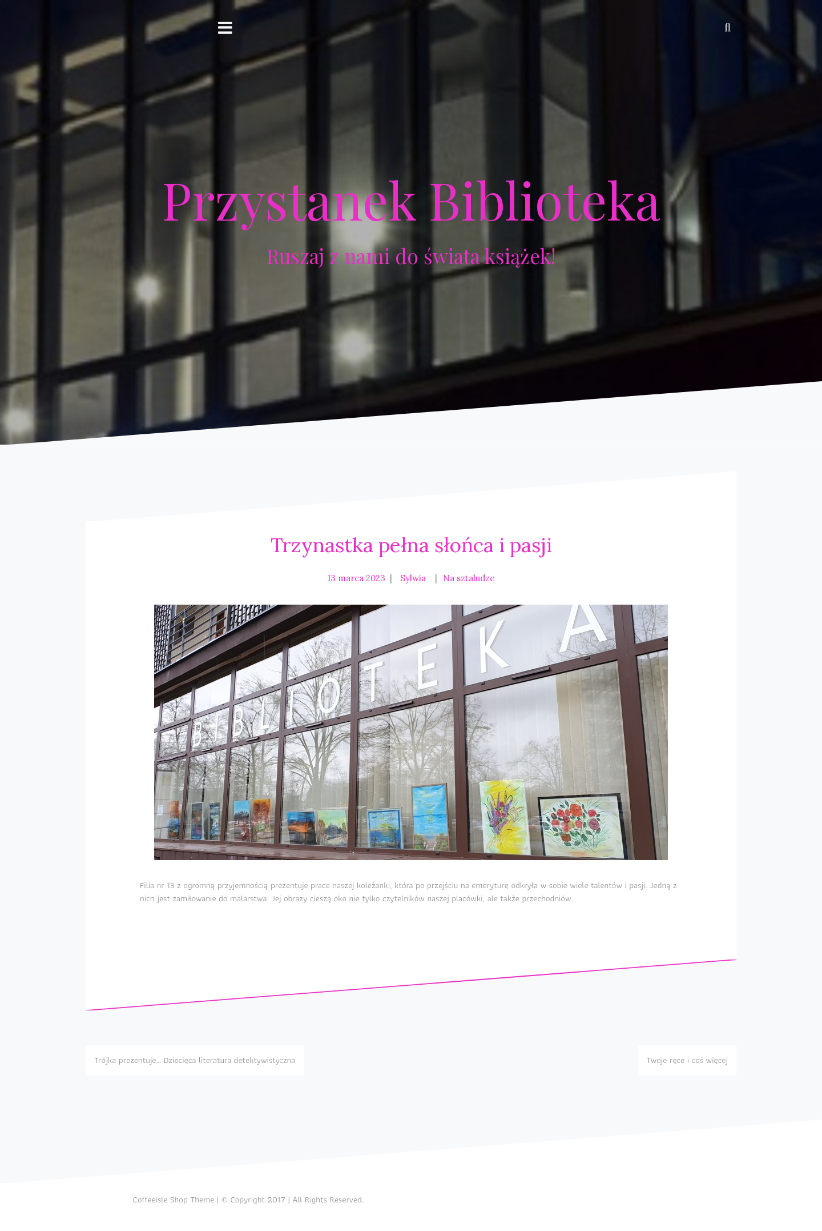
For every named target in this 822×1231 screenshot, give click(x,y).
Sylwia (413, 578)
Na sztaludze (469, 578)
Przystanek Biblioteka (411, 199)
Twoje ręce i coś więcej (687, 1060)
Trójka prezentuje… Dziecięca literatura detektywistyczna (194, 1060)
